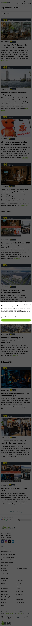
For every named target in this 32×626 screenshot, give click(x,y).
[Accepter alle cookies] (16, 320)
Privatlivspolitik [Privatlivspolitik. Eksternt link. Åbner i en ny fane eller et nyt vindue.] (27, 304)
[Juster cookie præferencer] (8, 317)
